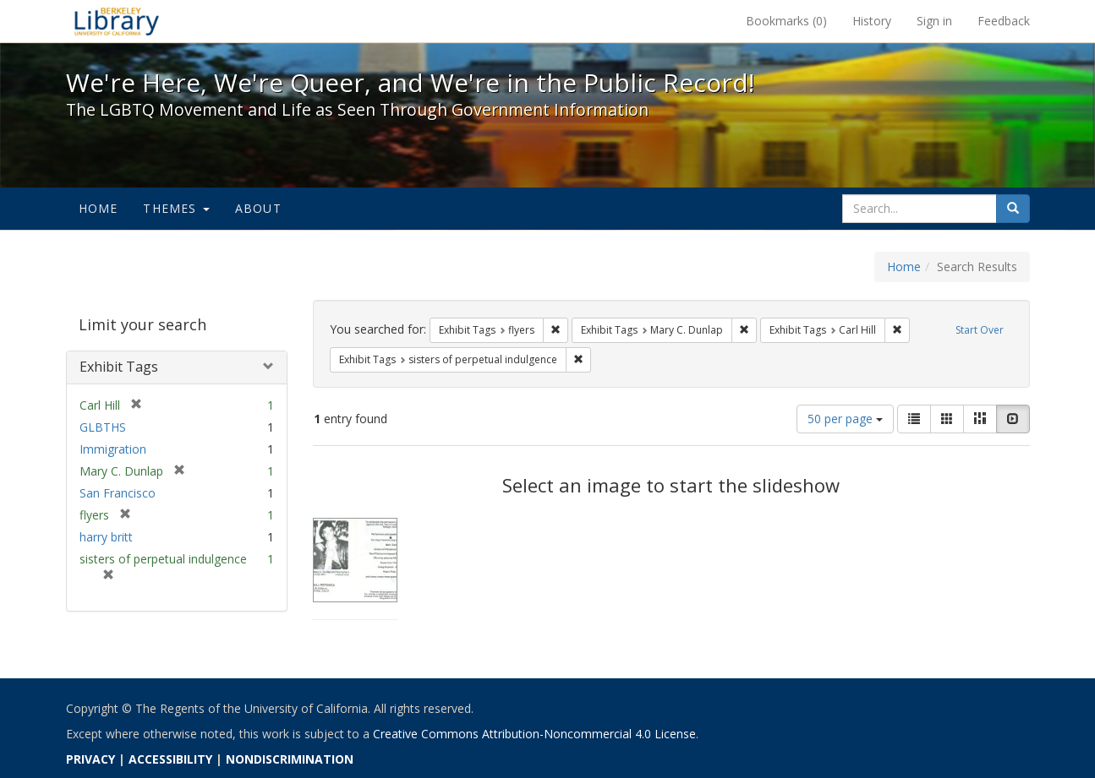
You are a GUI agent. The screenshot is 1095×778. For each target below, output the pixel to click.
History (871, 21)
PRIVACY (90, 759)
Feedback (1003, 21)
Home (98, 208)
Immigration (112, 449)
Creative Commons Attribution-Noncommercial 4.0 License (534, 734)
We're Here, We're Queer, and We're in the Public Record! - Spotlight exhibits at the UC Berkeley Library (116, 21)
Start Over (979, 330)
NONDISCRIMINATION (289, 759)
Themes (176, 208)
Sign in (934, 21)
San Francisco (117, 493)
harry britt (106, 537)
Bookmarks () (786, 21)
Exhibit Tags (118, 366)
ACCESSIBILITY (170, 759)
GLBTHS (102, 427)
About (258, 208)
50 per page (845, 419)
